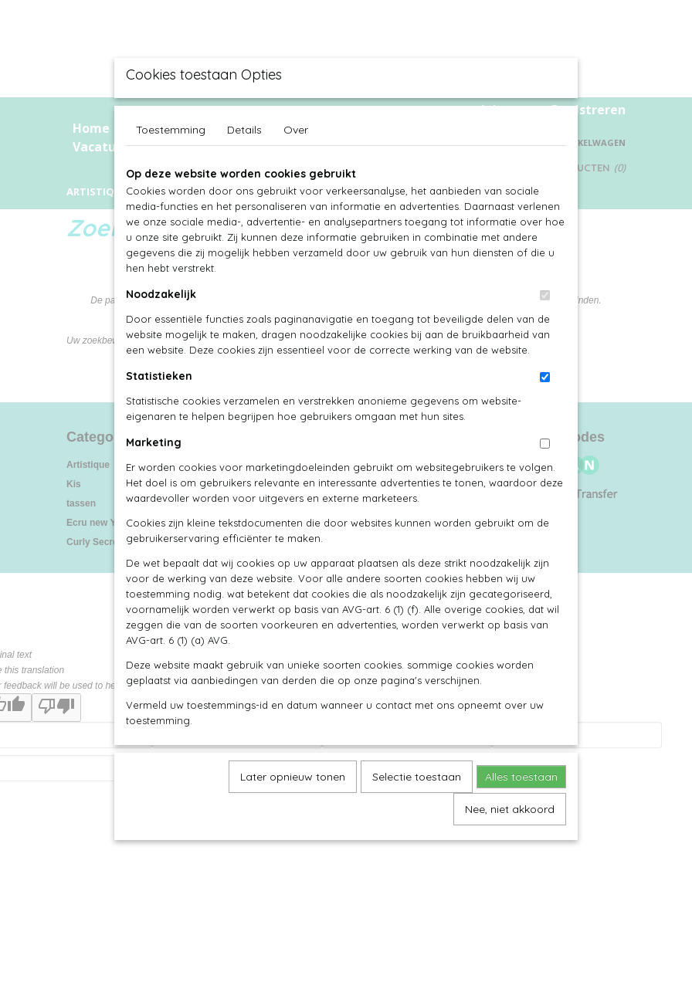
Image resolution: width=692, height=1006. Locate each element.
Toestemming (170, 130)
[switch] (545, 295)
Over (295, 130)
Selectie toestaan (416, 777)
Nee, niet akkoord (510, 809)
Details (244, 130)
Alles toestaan (521, 777)
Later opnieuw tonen (292, 777)
